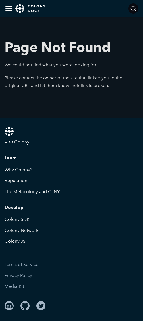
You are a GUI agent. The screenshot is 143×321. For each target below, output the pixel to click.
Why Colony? (18, 169)
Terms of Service (21, 264)
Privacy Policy (18, 275)
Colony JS (15, 241)
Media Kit (14, 286)
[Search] (133, 8)
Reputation (16, 180)
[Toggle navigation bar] (9, 8)
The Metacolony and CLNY (32, 191)
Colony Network (21, 230)
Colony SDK (17, 219)
